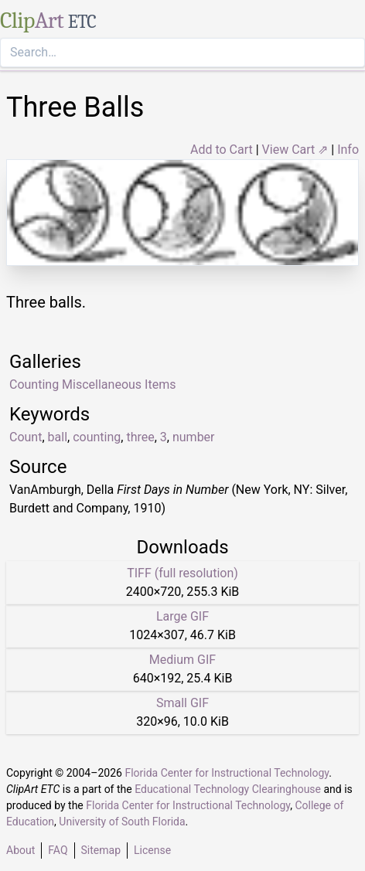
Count (25, 437)
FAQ (57, 850)
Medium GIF (182, 659)
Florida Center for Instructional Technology (227, 773)
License (152, 850)
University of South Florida (122, 821)
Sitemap (101, 850)
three (140, 437)
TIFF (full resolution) (182, 573)
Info (348, 149)
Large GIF (182, 616)
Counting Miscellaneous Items (92, 384)
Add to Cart (221, 149)
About (20, 850)
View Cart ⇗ (295, 149)
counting (97, 437)
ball (57, 437)
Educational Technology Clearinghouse (228, 789)
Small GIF (182, 703)
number (193, 437)
